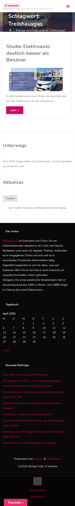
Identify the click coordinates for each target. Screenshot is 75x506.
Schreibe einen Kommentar (22, 83)
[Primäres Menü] (68, 6)
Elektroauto (21, 74)
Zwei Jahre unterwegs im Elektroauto (25, 374)
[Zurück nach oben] (37, 481)
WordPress (53, 459)
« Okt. (6, 350)
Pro (24, 77)
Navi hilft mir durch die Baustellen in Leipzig (29, 443)
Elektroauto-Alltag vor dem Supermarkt (27, 414)
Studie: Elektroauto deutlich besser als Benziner (28, 53)
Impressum (37, 496)
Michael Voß (10, 241)
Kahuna (38, 459)
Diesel (16, 87)
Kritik (16, 77)
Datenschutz (37, 490)
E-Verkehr (12, 6)
